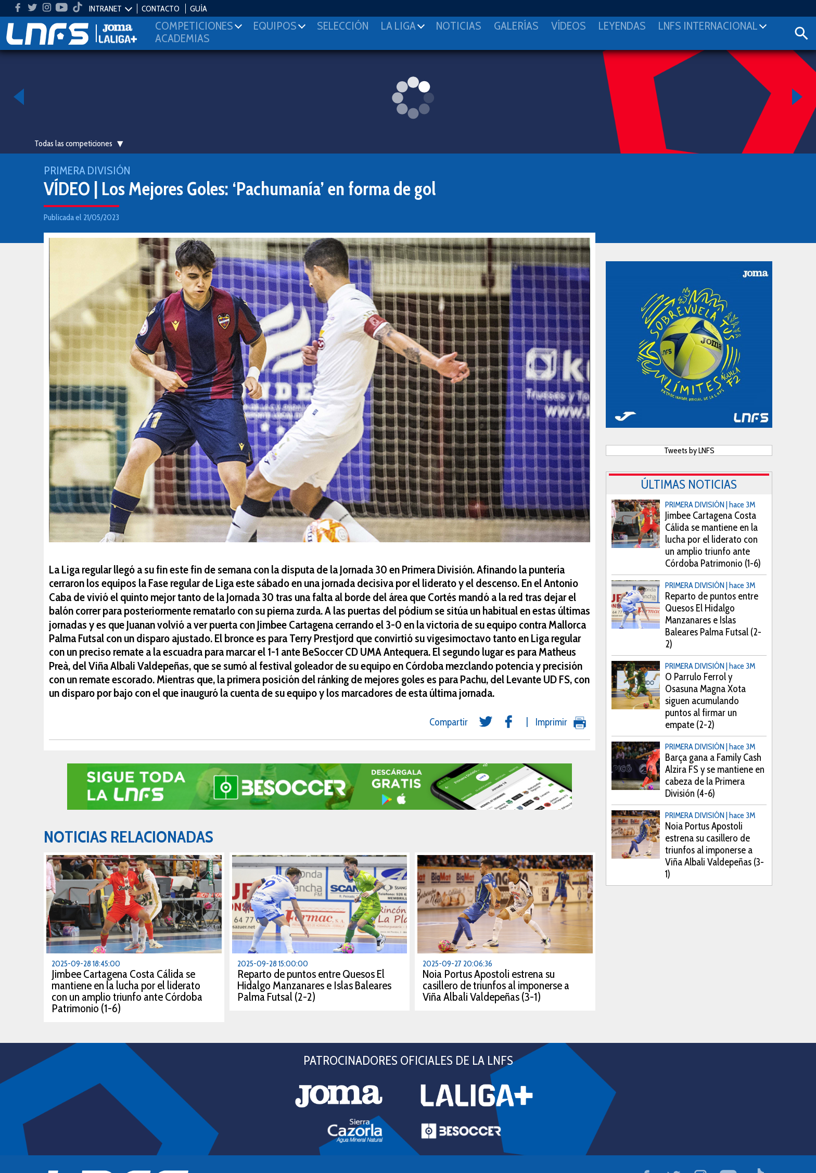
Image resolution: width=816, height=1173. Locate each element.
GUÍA (198, 9)
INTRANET (105, 9)
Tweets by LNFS (689, 450)
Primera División (87, 170)
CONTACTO (161, 9)
